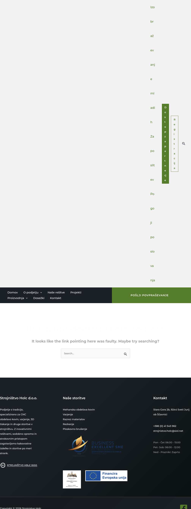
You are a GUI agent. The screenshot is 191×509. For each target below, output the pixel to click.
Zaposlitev (152, 158)
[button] (183, 143)
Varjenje (68, 414)
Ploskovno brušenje (75, 428)
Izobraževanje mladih (152, 64)
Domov (12, 292)
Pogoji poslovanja (152, 237)
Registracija (175, 143)
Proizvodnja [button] (17, 298)
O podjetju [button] (32, 292)
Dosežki (38, 298)
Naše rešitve (56, 292)
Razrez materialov (74, 419)
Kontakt (55, 298)
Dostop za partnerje (166, 144)
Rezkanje (68, 424)
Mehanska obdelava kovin (79, 409)
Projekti (75, 292)
